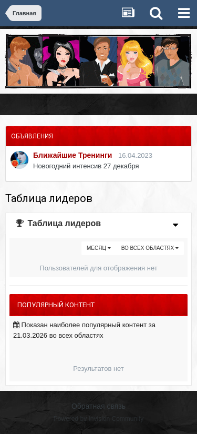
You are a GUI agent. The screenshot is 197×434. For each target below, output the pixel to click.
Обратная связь (98, 406)
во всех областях (150, 248)
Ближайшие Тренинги (72, 155)
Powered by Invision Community (98, 418)
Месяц (99, 248)
